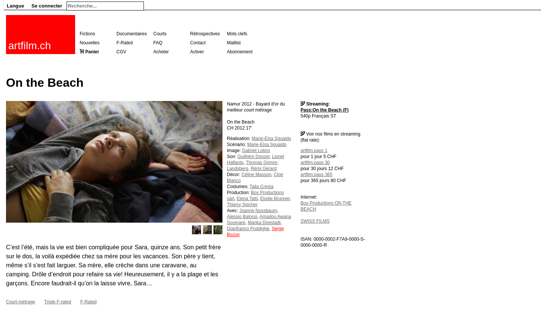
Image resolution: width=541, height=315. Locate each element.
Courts (159, 33)
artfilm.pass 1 (314, 150)
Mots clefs (237, 33)
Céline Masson (256, 174)
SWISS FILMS (315, 221)
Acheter (161, 51)
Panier (92, 51)
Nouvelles (90, 42)
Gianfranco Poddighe (248, 228)
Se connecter (47, 6)
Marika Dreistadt (264, 222)
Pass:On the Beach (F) (325, 110)
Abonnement (239, 51)
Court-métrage (20, 301)
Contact (198, 42)
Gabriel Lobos (256, 150)
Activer (197, 51)
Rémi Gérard (264, 168)
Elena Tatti (247, 198)
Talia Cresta (261, 186)
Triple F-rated (57, 301)
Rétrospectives (205, 33)
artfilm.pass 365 (316, 174)
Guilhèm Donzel (253, 156)
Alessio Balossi (242, 216)
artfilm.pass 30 (315, 162)
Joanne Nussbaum (258, 210)
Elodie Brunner (275, 198)
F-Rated (124, 42)
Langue (15, 6)
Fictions (87, 33)
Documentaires (131, 33)
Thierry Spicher (242, 204)
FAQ (157, 42)
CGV (121, 51)
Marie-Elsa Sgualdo (271, 138)
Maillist (234, 42)
